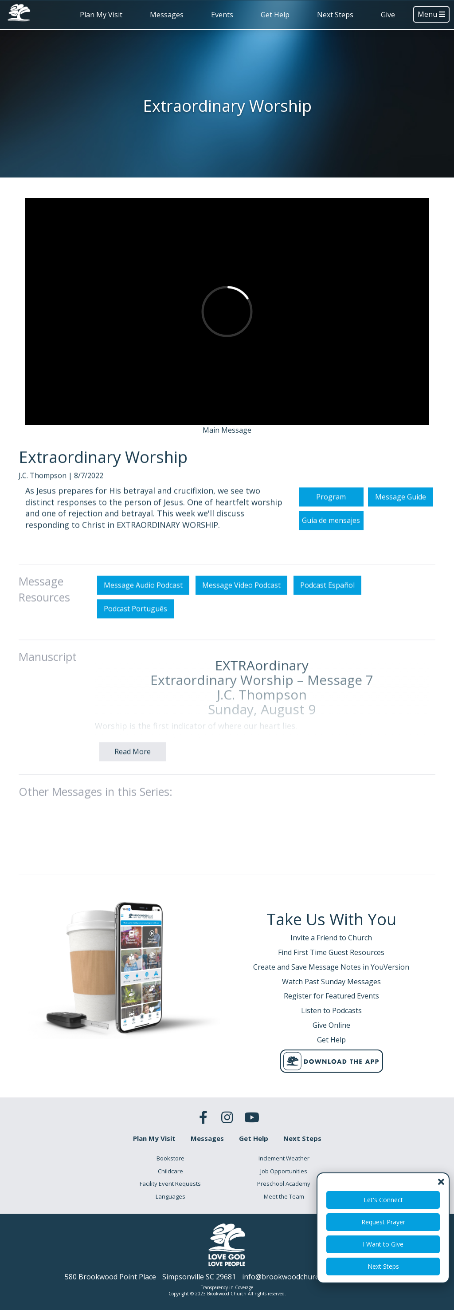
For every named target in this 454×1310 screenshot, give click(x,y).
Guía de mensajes (331, 536)
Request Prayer (383, 1222)
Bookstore (170, 1158)
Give (388, 15)
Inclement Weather (283, 1158)
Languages (170, 1196)
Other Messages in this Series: (95, 806)
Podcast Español (327, 601)
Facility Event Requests (170, 1184)
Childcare (170, 1171)
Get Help (275, 15)
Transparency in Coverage (227, 1287)
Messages (167, 15)
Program (331, 512)
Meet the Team (284, 1196)
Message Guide (400, 512)
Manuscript (48, 671)
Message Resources (44, 604)
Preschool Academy (283, 1184)
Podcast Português (135, 624)
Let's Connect (383, 1200)
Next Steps (335, 15)
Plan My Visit (101, 15)
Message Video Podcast (241, 601)
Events (222, 15)
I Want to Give (383, 1244)
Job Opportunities (283, 1171)
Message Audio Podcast (143, 601)
